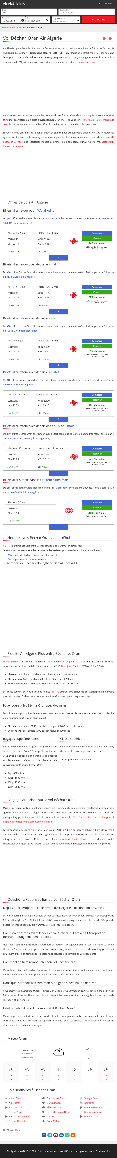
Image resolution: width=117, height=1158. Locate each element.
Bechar (17, 141)
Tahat (93, 666)
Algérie (22, 27)
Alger (95, 61)
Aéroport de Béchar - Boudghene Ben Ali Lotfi (34, 554)
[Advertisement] (58, 89)
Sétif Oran (89, 1102)
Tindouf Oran (91, 1116)
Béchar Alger (15, 1111)
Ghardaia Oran (54, 1107)
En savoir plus (103, 1151)
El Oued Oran (53, 1102)
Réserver (97, 238)
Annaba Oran (16, 1107)
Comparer (97, 233)
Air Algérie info (14, 3)
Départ (4, 10)
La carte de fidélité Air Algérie (75, 839)
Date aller (6, 18)
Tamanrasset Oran (93, 1107)
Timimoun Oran (92, 1111)
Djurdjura (66, 666)
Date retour (31, 18)
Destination (64, 10)
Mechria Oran (53, 1116)
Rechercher (98, 19)
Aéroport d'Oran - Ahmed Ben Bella (29, 559)
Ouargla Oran (91, 1098)
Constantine (82, 61)
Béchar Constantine (19, 1116)
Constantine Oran (55, 1098)
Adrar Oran (15, 1098)
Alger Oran (14, 1102)
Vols (14, 27)
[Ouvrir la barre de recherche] (99, 3)
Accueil (5, 27)
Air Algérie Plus (70, 661)
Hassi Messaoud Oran (57, 1111)
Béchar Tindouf (17, 1121)
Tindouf (71, 61)
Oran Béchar (53, 1121)
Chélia (76, 666)
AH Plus (55, 691)
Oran (18, 1129)
